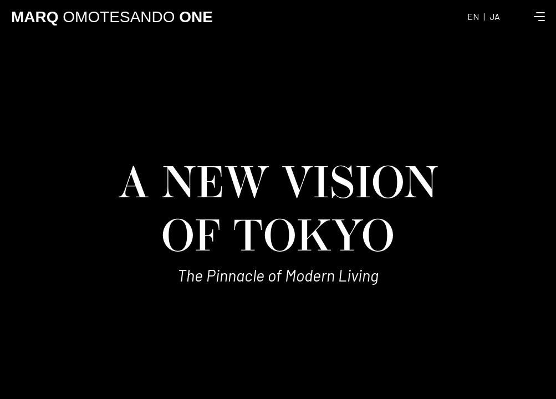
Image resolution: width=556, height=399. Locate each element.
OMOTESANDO (112, 16)
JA (494, 16)
